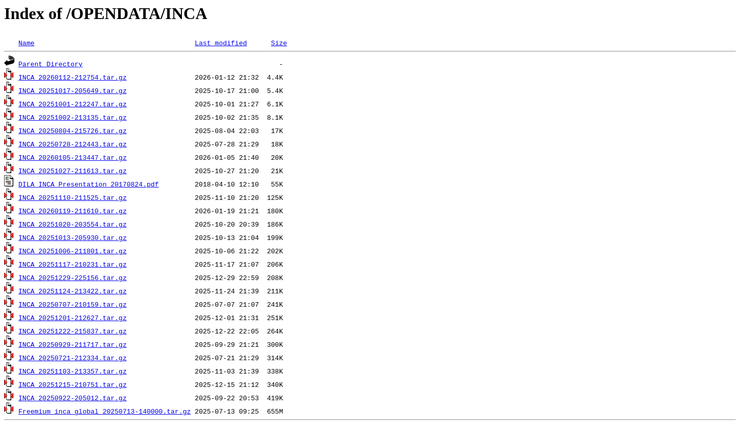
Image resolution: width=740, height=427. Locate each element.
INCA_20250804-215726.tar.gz (72, 130)
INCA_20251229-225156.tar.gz (72, 277)
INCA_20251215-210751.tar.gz (72, 384)
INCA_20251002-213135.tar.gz (72, 117)
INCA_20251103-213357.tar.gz (72, 371)
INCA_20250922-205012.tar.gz (72, 397)
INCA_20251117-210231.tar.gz (72, 264)
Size (279, 42)
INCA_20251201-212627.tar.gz (72, 317)
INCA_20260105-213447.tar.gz (72, 157)
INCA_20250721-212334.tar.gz (72, 357)
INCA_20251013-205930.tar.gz (72, 237)
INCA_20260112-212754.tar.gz (72, 77)
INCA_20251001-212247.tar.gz (72, 103)
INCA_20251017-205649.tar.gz (72, 90)
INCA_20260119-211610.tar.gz (72, 210)
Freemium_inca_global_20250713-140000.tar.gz (104, 411)
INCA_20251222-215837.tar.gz (72, 331)
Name (26, 42)
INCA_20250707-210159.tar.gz (72, 304)
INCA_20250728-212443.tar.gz (72, 143)
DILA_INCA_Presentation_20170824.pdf (88, 184)
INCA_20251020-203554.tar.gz (72, 224)
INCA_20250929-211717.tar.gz (72, 344)
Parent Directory (50, 63)
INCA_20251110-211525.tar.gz (72, 197)
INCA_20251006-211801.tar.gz (72, 250)
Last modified (221, 42)
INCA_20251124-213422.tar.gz (72, 290)
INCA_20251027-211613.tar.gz (72, 170)
